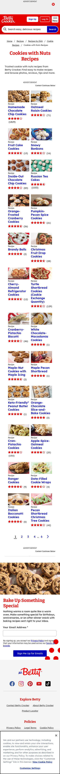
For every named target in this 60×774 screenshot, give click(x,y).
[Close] (56, 735)
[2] (48, 536)
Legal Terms (30, 727)
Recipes (20, 41)
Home (9, 41)
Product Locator (30, 711)
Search (52, 29)
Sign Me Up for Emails (30, 653)
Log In (45, 19)
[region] (30, 752)
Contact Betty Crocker (18, 705)
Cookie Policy (47, 727)
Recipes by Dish (35, 41)
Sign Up (32, 19)
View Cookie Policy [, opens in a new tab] (42, 762)
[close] (53, 4)
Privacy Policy (13, 727)
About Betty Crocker (43, 705)
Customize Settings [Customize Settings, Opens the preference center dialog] (30, 768)
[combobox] (24, 29)
